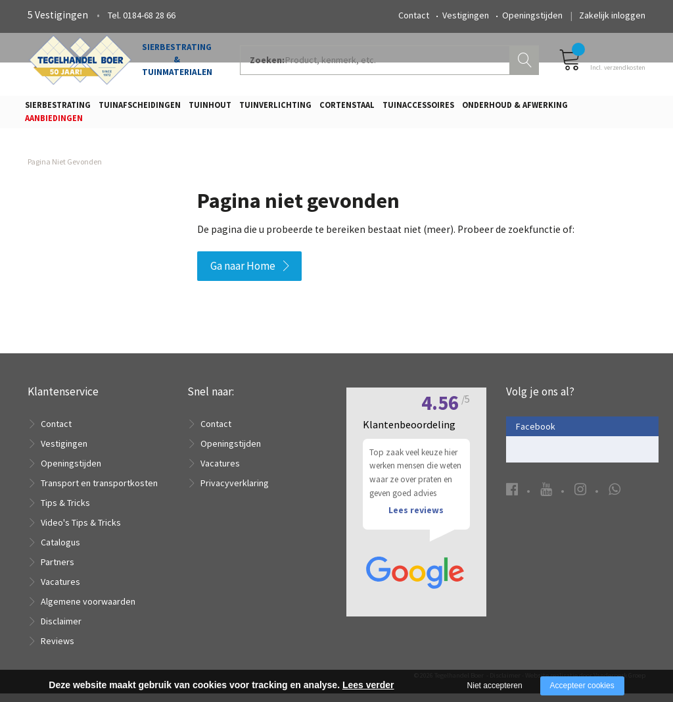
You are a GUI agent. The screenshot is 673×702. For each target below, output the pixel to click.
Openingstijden (532, 15)
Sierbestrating (58, 109)
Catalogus (60, 551)
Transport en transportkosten (99, 491)
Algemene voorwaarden (88, 610)
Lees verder (368, 685)
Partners (57, 570)
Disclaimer (61, 630)
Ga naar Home (242, 273)
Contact (413, 15)
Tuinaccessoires (418, 109)
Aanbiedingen (54, 122)
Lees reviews (416, 522)
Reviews (57, 649)
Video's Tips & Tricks (81, 531)
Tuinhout (210, 109)
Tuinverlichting (275, 109)
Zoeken (526, 63)
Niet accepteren (494, 685)
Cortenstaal (347, 109)
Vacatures (60, 590)
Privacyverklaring (234, 491)
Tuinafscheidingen (140, 109)
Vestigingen (465, 15)
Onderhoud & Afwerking (515, 109)
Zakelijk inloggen (612, 15)
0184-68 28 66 (149, 15)
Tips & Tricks (65, 511)
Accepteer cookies (582, 685)
